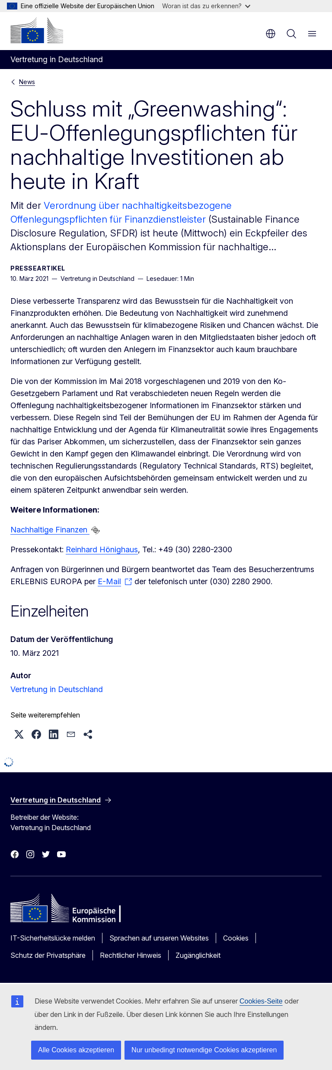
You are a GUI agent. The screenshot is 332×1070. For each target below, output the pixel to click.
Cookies (236, 938)
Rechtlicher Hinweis (130, 955)
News (27, 81)
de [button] (270, 33)
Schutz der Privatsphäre (48, 955)
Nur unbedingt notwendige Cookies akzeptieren (204, 1050)
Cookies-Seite (261, 1001)
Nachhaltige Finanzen (49, 529)
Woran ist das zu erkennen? (206, 5)
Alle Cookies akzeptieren (76, 1050)
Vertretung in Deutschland (56, 689)
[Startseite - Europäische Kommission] (36, 30)
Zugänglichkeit (198, 955)
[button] (19, 734)
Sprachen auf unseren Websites (159, 938)
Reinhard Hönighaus (102, 549)
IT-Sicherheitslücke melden (52, 938)
